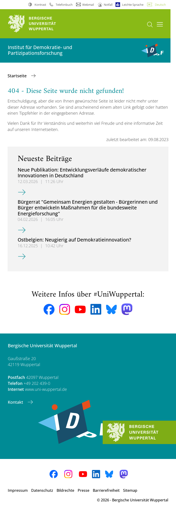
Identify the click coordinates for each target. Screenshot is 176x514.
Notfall (108, 5)
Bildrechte (65, 490)
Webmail (88, 5)
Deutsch (160, 5)
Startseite (18, 75)
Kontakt (16, 402)
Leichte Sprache (132, 5)
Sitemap (130, 490)
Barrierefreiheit (106, 490)
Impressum (18, 490)
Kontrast (40, 5)
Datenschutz (42, 490)
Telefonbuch (64, 5)
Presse (83, 490)
